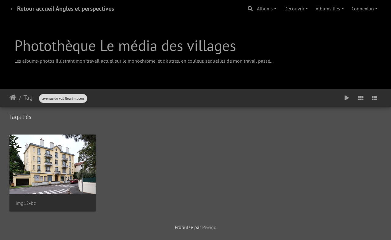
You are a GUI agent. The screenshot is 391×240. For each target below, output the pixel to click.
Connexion (363, 9)
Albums (265, 9)
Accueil (12, 97)
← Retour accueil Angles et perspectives (61, 9)
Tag (28, 98)
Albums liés (328, 9)
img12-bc (26, 203)
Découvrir (294, 9)
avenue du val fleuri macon (63, 98)
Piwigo (209, 227)
